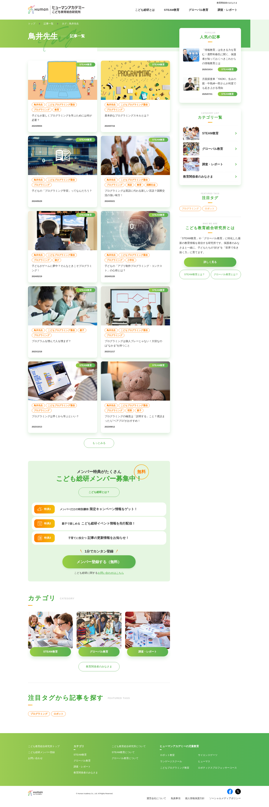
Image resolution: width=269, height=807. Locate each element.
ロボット (58, 713)
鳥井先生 (38, 104)
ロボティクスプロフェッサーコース (217, 767)
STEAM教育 (172, 9)
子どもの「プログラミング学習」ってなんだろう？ (62, 190)
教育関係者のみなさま (227, 3)
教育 (57, 109)
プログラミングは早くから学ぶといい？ (55, 416)
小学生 (130, 260)
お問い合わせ (35, 758)
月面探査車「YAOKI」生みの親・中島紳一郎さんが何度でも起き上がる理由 (219, 83)
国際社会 (150, 185)
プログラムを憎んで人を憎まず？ (51, 341)
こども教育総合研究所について (129, 746)
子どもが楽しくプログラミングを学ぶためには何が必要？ (62, 117)
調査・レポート (227, 9)
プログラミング (42, 109)
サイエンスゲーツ (207, 755)
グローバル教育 (198, 9)
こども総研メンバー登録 (41, 752)
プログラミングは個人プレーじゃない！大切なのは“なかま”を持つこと (133, 343)
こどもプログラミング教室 (174, 767)
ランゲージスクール (171, 761)
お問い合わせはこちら (111, 572)
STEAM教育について (123, 752)
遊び (57, 260)
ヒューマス (204, 761)
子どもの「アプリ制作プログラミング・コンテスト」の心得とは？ (133, 268)
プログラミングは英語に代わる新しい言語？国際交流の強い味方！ (135, 193)
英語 (129, 185)
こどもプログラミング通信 (61, 104)
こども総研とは (145, 9)
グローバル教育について (125, 758)
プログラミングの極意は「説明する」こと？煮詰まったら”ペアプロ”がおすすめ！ (135, 418)
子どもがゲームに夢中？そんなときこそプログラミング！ (62, 268)
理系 (129, 410)
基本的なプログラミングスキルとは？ (127, 115)
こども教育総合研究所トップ (44, 746)
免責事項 (175, 798)
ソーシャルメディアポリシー (225, 798)
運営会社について (156, 798)
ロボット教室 (167, 755)
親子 (82, 330)
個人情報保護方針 (195, 798)
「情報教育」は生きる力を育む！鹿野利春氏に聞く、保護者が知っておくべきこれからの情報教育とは (219, 56)
